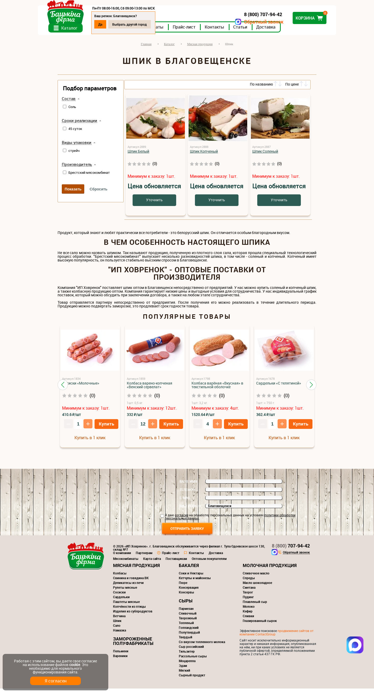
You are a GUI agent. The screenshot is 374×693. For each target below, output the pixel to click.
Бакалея (189, 570)
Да (120, 24)
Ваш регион (190, 510)
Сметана (249, 592)
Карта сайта (152, 563)
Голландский (189, 632)
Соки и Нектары (191, 577)
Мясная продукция (136, 570)
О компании (122, 557)
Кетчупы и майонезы (195, 582)
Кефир (248, 616)
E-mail (185, 502)
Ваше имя (188, 486)
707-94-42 (291, 550)
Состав (69, 103)
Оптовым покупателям (209, 563)
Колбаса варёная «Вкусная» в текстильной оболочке (217, 389)
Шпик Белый (138, 155)
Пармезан (186, 613)
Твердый (185, 641)
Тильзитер (187, 656)
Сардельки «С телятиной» (278, 387)
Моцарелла (187, 665)
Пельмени (120, 655)
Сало (116, 630)
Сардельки (121, 601)
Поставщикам (176, 563)
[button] (63, 389)
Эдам (183, 670)
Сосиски (119, 596)
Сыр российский (191, 651)
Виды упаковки (76, 147)
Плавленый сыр (255, 606)
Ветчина (119, 620)
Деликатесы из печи (128, 587)
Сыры (186, 605)
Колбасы (120, 577)
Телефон (187, 494)
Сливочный (188, 618)
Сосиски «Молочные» (80, 387)
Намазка (119, 635)
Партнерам (144, 557)
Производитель (77, 169)
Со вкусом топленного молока (202, 646)
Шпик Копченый (204, 155)
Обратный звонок (244, 21)
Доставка (285, 31)
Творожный (188, 622)
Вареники (120, 660)
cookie (74, 664)
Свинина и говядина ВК (131, 582)
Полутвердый (189, 637)
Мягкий (184, 675)
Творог (248, 596)
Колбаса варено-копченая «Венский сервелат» (149, 389)
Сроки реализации (79, 125)
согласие (181, 519)
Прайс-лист (204, 31)
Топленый (186, 627)
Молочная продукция (270, 570)
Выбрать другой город (149, 24)
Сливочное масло (256, 577)
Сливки (248, 620)
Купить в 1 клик (89, 442)
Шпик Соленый (265, 155)
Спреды (249, 582)
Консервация (189, 592)
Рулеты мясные (125, 592)
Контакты (234, 31)
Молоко (249, 611)
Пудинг (248, 601)
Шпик (117, 625)
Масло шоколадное (257, 587)
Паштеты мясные (126, 606)
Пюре (183, 587)
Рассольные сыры (193, 660)
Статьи (260, 31)
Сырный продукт (192, 679)
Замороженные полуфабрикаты (133, 645)
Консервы (186, 596)
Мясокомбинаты (125, 563)
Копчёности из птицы (129, 611)
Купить (106, 428)
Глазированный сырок (260, 625)
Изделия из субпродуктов (132, 616)
